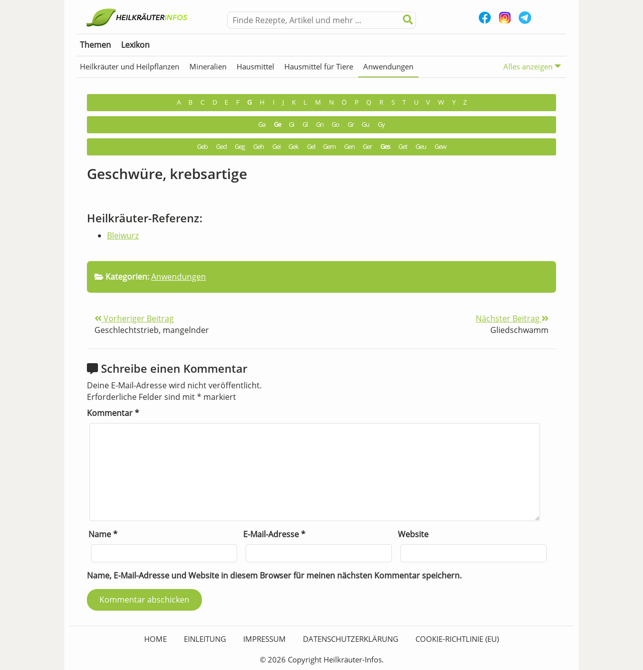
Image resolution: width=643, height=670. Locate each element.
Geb (202, 146)
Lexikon (135, 44)
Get (402, 146)
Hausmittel (255, 66)
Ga (261, 124)
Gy (381, 124)
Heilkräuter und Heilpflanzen (129, 66)
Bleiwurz (123, 235)
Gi (291, 124)
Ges (385, 146)
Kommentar (113, 412)
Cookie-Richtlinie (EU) (457, 639)
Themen (95, 44)
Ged (221, 146)
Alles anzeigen (532, 66)
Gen (349, 146)
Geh (258, 146)
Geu (420, 146)
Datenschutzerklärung (350, 639)
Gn (320, 124)
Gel (311, 146)
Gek (293, 146)
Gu (365, 124)
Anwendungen (388, 66)
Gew (440, 146)
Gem (329, 146)
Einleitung (205, 639)
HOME (155, 639)
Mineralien (208, 66)
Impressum (264, 639)
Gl (304, 124)
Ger (367, 146)
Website (413, 534)
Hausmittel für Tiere (318, 66)
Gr (351, 124)
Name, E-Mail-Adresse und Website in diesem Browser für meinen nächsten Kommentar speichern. (274, 575)
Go (335, 124)
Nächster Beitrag (512, 318)
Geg (240, 146)
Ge (277, 124)
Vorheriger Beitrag (134, 318)
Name (103, 534)
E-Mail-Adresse (274, 534)
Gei (276, 146)
